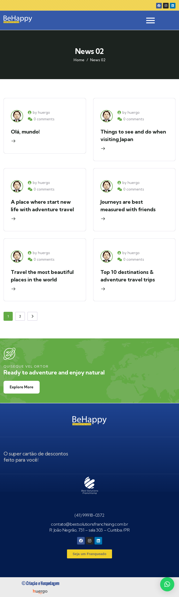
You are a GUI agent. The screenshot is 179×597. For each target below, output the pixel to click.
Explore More (21, 387)
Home (79, 59)
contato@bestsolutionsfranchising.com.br (89, 524)
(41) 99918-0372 (89, 515)
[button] (167, 584)
